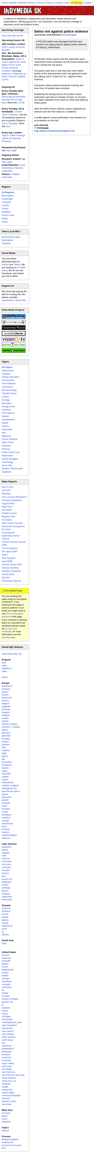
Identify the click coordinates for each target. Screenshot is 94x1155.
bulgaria (6, 712)
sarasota (6, 1083)
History (5, 426)
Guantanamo (8, 532)
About (50, 2)
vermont (6, 1098)
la (2, 1004)
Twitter (17, 264)
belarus (5, 700)
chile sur (6, 858)
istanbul (6, 744)
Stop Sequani (8, 558)
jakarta (5, 920)
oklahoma (6, 1045)
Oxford (5, 208)
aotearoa (6, 908)
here (8, 126)
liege (4, 753)
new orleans (8, 1034)
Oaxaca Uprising (10, 567)
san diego (6, 1069)
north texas (7, 1040)
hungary (6, 738)
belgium (6, 703)
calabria (6, 715)
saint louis (7, 1066)
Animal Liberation (10, 377)
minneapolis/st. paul (12, 1022)
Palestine (6, 445)
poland (5, 800)
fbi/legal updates (10, 1139)
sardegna (6, 814)
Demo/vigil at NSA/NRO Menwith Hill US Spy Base (14, 99)
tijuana (5, 890)
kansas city (7, 1002)
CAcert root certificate (9, 630)
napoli (5, 779)
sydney (5, 934)
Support (88, 2)
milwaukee (7, 1019)
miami (5, 1013)
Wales (5, 218)
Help (66, 2)
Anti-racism (7, 386)
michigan (6, 1016)
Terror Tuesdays (10, 123)
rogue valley (8, 1063)
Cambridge (7, 199)
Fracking (6, 409)
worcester (6, 1104)
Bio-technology (9, 390)
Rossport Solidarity (11, 571)
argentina (6, 847)
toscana (6, 829)
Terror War (7, 465)
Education (7, 403)
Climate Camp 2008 (12, 564)
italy (4, 747)
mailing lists (7, 1142)
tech (4, 1148)
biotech (5, 1130)
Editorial (22, 2)
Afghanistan (8, 370)
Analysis (6, 373)
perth (4, 928)
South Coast (8, 215)
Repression (7, 455)
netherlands (8, 782)
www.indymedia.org (11, 653)
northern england (10, 785)
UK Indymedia (33, 9)
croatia (5, 718)
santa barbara (9, 1078)
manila (5, 923)
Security (78, 2)
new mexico (8, 1031)
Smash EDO (8, 574)
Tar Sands (7, 519)
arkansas (6, 958)
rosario (5, 884)
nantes (5, 776)
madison (6, 1007)
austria (5, 694)
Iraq (4, 432)
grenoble (6, 735)
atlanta (5, 963)
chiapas (6, 852)
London (5, 205)
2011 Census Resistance (14, 497)
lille (3, 759)
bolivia (5, 850)
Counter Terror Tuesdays (12, 113)
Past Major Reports (11, 581)
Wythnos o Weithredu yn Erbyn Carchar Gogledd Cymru (14, 76)
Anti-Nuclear (8, 380)
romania (6, 808)
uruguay (6, 893)
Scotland (6, 243)
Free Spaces (8, 413)
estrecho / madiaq (11, 727)
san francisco (8, 1072)
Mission (32, 2)
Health (5, 422)
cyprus (5, 721)
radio (4, 665)
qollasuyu (6, 882)
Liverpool (6, 202)
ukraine (5, 832)
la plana (6, 750)
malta (4, 771)
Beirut (5, 1116)
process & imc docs (11, 1145)
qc (3, 931)
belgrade (6, 706)
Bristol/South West (11, 237)
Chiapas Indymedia (10, 175)
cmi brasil (6, 861)
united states (8, 1092)
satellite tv (7, 668)
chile (4, 855)
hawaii (5, 993)
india (4, 943)
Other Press (8, 442)
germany (6, 732)
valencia (6, 838)
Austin (5, 966)
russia (5, 811)
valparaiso (7, 896)
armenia (6, 689)
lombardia (7, 765)
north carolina (8, 1037)
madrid (5, 768)
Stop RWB (7, 561)
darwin (5, 917)
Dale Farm (7, 506)
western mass (9, 1101)
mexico (5, 873)
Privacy (41, 2)
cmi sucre (6, 864)
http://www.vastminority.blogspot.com (54, 131)
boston (5, 972)
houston (6, 996)
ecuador (6, 870)
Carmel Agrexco (10, 548)
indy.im (5, 264)
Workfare (6, 493)
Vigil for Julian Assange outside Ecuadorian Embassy (13, 138)
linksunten (7, 762)
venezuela (7, 899)
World (5, 221)
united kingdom (9, 835)
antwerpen (7, 686)
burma (5, 914)
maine (5, 1010)
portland (6, 1054)
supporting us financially (14, 300)
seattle (5, 1086)
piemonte (6, 797)
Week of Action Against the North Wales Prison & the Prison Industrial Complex (14, 65)
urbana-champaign (11, 1095)
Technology (7, 462)
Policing (6, 449)
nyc (3, 1042)
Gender (5, 416)
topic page (11, 150)
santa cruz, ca (9, 1081)
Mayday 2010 (8, 516)
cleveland (6, 981)
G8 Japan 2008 (9, 551)
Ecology (6, 400)
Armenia (6, 1113)
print (4, 662)
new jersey (7, 1028)
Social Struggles (70, 35)
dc (3, 990)
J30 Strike (7, 510)
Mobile (13, 2)
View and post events (12, 35)
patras (5, 794)
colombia (6, 867)
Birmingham (8, 195)
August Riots (8, 503)
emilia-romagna (9, 724)
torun (4, 826)
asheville (6, 960)
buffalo (5, 975)
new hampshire (9, 1025)
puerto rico (7, 879)
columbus (6, 987)
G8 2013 (6, 490)
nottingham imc (9, 788)
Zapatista (6, 471)
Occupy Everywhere (12, 500)
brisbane (6, 911)
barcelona (7, 697)
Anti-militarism (9, 383)
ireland (5, 741)
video (4, 671)
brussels (6, 709)
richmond (6, 1057)
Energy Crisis (8, 406)
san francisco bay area (13, 1075)
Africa (4, 677)
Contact (58, 2)
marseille (6, 773)
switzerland (7, 823)
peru (4, 876)
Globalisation (8, 419)
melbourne (7, 926)
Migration (6, 436)
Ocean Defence (9, 439)
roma (4, 806)
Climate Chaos (9, 393)
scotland (6, 817)
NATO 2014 (7, 487)
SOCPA (6, 577)
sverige (5, 820)
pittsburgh (7, 1051)
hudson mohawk (10, 999)
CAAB (21, 102)
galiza (5, 729)
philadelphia (8, 1048)
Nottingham (7, 240)
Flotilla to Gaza (9, 513)
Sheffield (6, 212)
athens (5, 692)
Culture (5, 396)
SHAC (5, 554)
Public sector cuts (10, 452)
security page (8, 637)
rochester (6, 1060)
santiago (6, 887)
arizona (5, 955)
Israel (4, 1119)
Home (5, 2)
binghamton (8, 969)
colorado (6, 984)
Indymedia (7, 429)
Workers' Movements (12, 468)
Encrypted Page (13, 590)
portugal (6, 803)
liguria (5, 756)
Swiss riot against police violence (61, 31)
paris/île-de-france (11, 791)
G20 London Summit (12, 523)
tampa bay (7, 1089)
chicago (6, 978)
